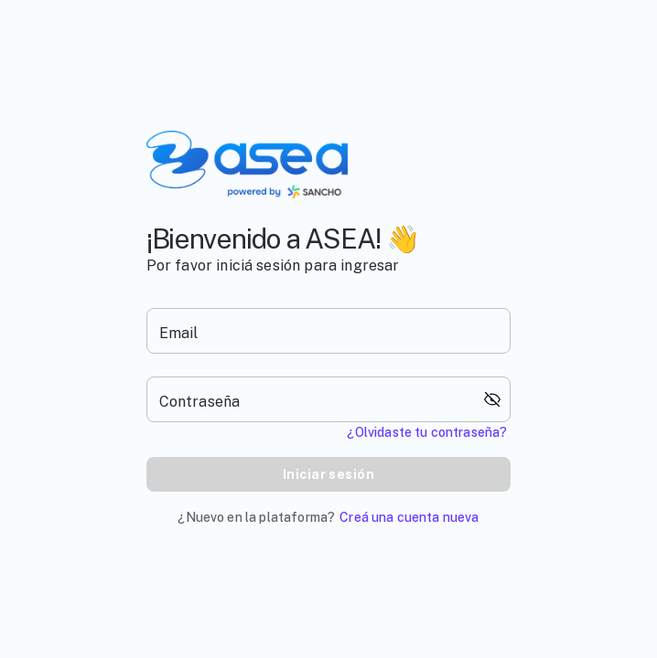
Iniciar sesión (328, 474)
